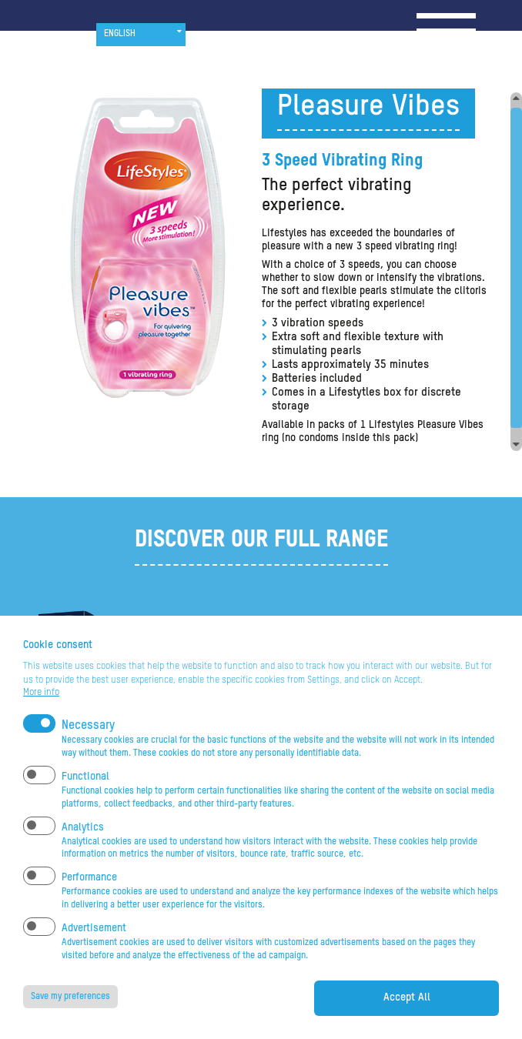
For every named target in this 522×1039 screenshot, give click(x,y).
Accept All (406, 1013)
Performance (89, 893)
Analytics (83, 843)
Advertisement (94, 944)
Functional (85, 792)
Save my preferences (70, 1012)
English (120, 33)
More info (41, 708)
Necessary (88, 742)
